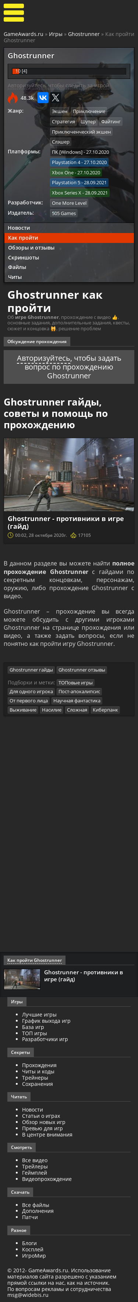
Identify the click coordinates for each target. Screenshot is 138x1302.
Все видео (34, 1160)
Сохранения (37, 1083)
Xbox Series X (66, 192)
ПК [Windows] (67, 152)
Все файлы (35, 1204)
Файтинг (111, 121)
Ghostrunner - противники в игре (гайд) (66, 521)
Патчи (30, 1217)
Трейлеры (35, 1166)
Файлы (17, 266)
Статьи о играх (41, 1116)
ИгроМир (34, 1255)
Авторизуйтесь (43, 357)
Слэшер (61, 141)
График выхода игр (46, 1021)
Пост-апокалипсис (79, 691)
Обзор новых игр (44, 1122)
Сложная (77, 710)
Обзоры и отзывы (31, 246)
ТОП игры (34, 1033)
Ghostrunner (84, 33)
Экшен (59, 111)
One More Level (69, 202)
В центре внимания (47, 1134)
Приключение (89, 111)
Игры (56, 33)
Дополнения (38, 1211)
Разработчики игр (45, 1039)
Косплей (32, 1249)
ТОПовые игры (76, 683)
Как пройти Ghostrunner (34, 960)
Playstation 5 (66, 182)
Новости (19, 227)
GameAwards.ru (23, 33)
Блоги (29, 1243)
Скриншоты (23, 256)
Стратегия (63, 121)
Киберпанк (105, 710)
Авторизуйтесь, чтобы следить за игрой (58, 85)
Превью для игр (42, 1128)
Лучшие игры (39, 1014)
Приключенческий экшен (81, 131)
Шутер (88, 121)
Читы (15, 276)
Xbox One (63, 172)
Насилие (51, 710)
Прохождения (39, 1065)
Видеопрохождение (47, 1178)
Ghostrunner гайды (31, 670)
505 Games (64, 212)
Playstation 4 (66, 162)
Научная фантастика (76, 701)
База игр (33, 1027)
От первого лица (29, 701)
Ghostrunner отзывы (82, 670)
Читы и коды (38, 1071)
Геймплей (34, 1173)
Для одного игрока (31, 691)
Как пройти (23, 236)
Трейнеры (35, 1077)
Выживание (23, 710)
